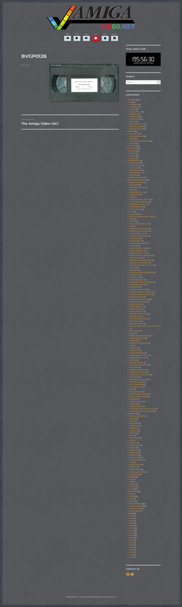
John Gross (134, 168)
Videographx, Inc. (136, 401)
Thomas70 (136, 238)
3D (131, 102)
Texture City (134, 377)
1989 (131, 526)
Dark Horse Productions (139, 248)
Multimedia (134, 117)
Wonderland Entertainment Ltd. (141, 411)
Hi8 (131, 482)
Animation (134, 105)
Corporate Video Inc (137, 234)
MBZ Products (135, 321)
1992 (131, 533)
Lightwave (133, 450)
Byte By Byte (134, 214)
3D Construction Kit (137, 416)
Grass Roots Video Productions (141, 282)
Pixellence (133, 348)
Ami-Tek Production (137, 187)
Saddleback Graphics (137, 370)
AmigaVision (134, 426)
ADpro (132, 421)
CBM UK (133, 221)
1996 (131, 543)
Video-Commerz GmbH (138, 397)
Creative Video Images (138, 243)
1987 (131, 521)
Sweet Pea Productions (138, 372)
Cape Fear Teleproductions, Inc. (141, 217)
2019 (131, 555)
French (132, 153)
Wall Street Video (136, 406)
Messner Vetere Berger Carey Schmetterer (145, 326)
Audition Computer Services (140, 199)
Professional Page (136, 460)
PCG (131, 345)
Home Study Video (136, 297)
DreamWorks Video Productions (141, 265)
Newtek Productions (137, 338)
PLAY (76, 36)
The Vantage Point (136, 384)
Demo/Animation (136, 136)
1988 (131, 523)
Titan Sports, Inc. (136, 387)
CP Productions (135, 241)
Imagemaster (135, 445)
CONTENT (131, 100)
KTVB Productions (136, 307)
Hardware (133, 114)
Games (132, 109)
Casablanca (134, 107)
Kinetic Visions (135, 304)
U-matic (133, 487)
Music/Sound (135, 119)
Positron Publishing (137, 353)
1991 (131, 530)
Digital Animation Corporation (141, 255)
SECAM (132, 501)
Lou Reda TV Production (138, 314)
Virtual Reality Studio (137, 472)
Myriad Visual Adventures (139, 336)
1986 (131, 518)
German (133, 156)
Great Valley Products (137, 285)
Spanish (133, 158)
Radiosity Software (136, 363)
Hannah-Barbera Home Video (141, 294)
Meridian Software (136, 324)
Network (133, 122)
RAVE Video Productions (139, 365)
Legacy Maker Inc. (136, 311)
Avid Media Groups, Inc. (138, 204)
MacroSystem (135, 316)
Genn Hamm (134, 275)
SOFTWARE (132, 414)
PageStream (134, 455)
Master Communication (138, 319)
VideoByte (133, 399)
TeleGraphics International (140, 375)
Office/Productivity (137, 124)
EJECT (105, 36)
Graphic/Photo (135, 112)
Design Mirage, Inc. (137, 251)
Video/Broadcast (136, 129)
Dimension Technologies (139, 263)
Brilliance (133, 428)
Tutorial (133, 146)
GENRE (130, 131)
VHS (131, 489)
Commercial (134, 134)
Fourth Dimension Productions (141, 272)
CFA (131, 226)
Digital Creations (136, 258)
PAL (131, 499)
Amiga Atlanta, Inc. (137, 192)
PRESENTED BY (133, 161)
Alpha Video (134, 185)
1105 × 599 (25, 65)
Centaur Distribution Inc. (139, 224)
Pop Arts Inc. (134, 350)
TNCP (132, 389)
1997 (131, 545)
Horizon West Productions (139, 299)
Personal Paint (135, 457)
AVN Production (135, 209)
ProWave (133, 360)
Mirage (132, 333)
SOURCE (131, 477)
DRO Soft (133, 268)
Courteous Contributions (139, 236)
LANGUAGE (132, 148)
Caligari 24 (133, 431)
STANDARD (132, 492)
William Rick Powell (137, 178)
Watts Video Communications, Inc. (142, 409)
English (132, 151)
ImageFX (133, 443)
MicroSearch (134, 331)
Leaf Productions (136, 309)
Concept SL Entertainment (139, 231)
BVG (131, 212)
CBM (131, 219)
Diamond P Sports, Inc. (138, 253)
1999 (131, 550)
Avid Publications (136, 207)
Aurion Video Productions (139, 202)
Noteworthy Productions (139, 343)
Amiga (132, 190)
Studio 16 (133, 467)
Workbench (134, 474)
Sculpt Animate (135, 465)
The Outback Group (137, 382)
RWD (67, 36)
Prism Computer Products (139, 355)
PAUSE (114, 36)
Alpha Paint (134, 423)
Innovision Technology (138, 302)
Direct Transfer (135, 509)
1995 (131, 540)
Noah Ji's (133, 341)
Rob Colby (133, 175)
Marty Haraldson (136, 173)
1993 (131, 535)
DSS (131, 440)
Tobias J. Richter (136, 392)
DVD (131, 479)
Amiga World (134, 195)
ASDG (132, 197)
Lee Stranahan (135, 170)
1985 (131, 516)
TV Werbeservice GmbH (138, 394)
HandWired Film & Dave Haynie (141, 292)
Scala (131, 462)
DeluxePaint (134, 438)
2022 (131, 557)
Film (131, 494)
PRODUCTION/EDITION (136, 180)
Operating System (136, 126)
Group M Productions (138, 290)
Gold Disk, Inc (135, 277)
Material (133, 144)
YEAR (130, 513)
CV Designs (134, 246)
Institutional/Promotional (139, 141)
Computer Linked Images (139, 229)
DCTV (132, 436)
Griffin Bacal (134, 287)
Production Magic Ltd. (138, 358)
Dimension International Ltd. (140, 260)
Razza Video (134, 367)
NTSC (132, 496)
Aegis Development (137, 182)
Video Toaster (135, 470)
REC (95, 36)
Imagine (133, 448)
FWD (86, 36)
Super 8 (132, 484)
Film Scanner (135, 511)
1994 (131, 538)
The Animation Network (139, 380)
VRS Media (134, 404)
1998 (131, 547)
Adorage (133, 418)
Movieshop (134, 453)
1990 (131, 528)
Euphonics (134, 270)
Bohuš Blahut (135, 163)
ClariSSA (133, 433)
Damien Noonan (136, 165)
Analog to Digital (136, 506)
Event (132, 139)
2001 (131, 552)
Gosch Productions (137, 280)
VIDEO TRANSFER (134, 504)
